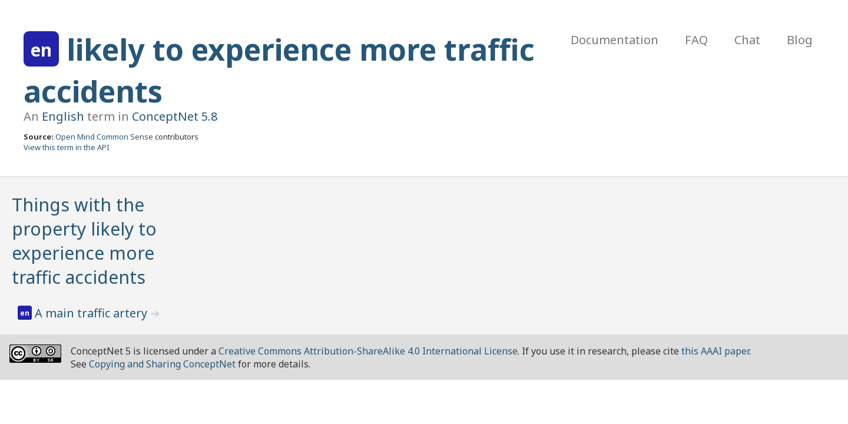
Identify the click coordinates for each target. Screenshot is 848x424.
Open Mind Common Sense (104, 136)
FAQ (696, 40)
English (63, 116)
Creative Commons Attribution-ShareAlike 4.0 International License (368, 350)
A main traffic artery (92, 313)
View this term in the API (67, 147)
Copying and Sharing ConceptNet (162, 363)
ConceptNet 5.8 (174, 116)
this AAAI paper (715, 350)
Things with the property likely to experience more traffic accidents (84, 241)
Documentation (614, 40)
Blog (800, 40)
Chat (747, 40)
